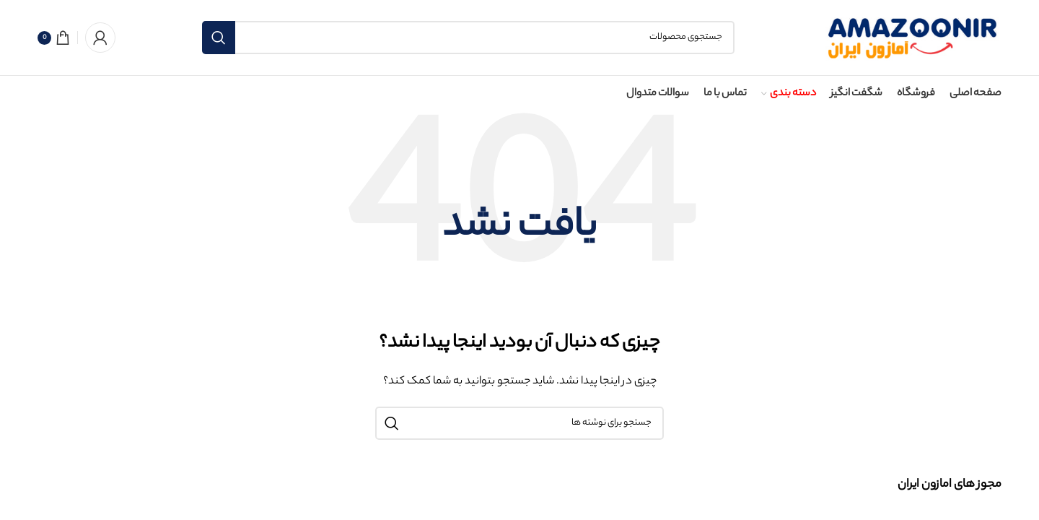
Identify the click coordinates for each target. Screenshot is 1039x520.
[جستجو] (468, 37)
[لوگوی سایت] (911, 37)
